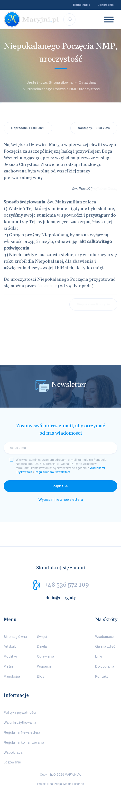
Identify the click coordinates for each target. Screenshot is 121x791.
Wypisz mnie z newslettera (60, 499)
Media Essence (73, 784)
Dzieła (42, 646)
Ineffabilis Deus (104, 188)
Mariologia (12, 676)
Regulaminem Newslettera (52, 472)
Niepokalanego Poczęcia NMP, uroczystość (63, 89)
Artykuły (10, 646)
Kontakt (101, 676)
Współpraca (13, 752)
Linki (98, 656)
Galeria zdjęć (105, 646)
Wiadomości (104, 637)
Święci (42, 637)
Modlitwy (11, 656)
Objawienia (45, 656)
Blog (41, 676)
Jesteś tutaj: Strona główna (50, 82)
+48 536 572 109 (66, 584)
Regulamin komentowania (24, 742)
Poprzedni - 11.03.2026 (28, 128)
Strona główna (15, 637)
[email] (60, 448)
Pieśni (8, 666)
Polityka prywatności (20, 712)
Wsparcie (44, 666)
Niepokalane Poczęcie (93, 304)
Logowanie (106, 5)
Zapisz (58, 486)
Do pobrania (104, 666)
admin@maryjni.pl (61, 597)
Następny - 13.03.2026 (94, 128)
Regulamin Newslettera (22, 732)
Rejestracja (81, 5)
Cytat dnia (87, 82)
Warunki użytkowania (20, 722)
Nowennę (47, 286)
